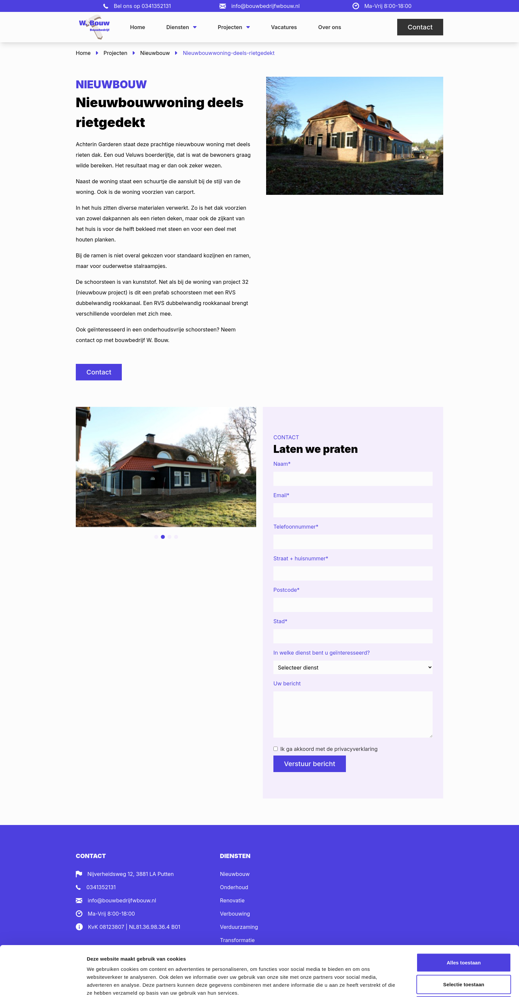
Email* (281, 495)
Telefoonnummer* (295, 526)
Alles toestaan (464, 915)
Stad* (280, 621)
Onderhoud (234, 887)
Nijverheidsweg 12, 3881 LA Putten (130, 874)
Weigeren (463, 959)
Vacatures (284, 27)
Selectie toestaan (463, 937)
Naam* (282, 463)
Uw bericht (287, 683)
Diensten (181, 27)
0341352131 (156, 6)
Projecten (234, 27)
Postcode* (286, 589)
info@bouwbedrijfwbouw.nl (265, 6)
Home (137, 27)
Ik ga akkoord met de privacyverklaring (325, 749)
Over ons (329, 27)
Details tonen (357, 984)
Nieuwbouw (155, 53)
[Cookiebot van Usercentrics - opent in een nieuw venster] (43, 984)
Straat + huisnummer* (300, 558)
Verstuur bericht (309, 764)
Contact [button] (420, 27)
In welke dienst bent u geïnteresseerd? (321, 652)
